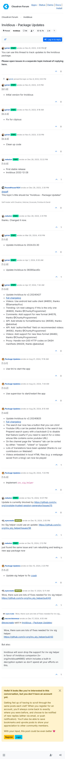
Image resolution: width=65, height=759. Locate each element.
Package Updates (12, 359)
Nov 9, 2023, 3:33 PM (34, 135)
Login (18, 737)
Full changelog (13, 298)
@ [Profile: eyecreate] (8, 622)
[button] (4, 755)
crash (34, 575)
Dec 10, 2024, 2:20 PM (39, 566)
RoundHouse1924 (12, 188)
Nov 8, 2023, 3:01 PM (34, 85)
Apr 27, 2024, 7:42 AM (34, 285)
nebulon (8, 159)
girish (7, 48)
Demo (50, 5)
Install (59, 8)
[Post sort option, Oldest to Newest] (5, 39)
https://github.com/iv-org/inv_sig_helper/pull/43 (26, 598)
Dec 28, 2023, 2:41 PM (37, 216)
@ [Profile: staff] (5, 191)
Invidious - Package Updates (37, 622)
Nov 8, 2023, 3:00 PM (34, 48)
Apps (34, 5)
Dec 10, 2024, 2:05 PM (40, 520)
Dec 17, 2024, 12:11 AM (40, 591)
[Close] (60, 690)
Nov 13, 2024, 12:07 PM (37, 498)
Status (42, 5)
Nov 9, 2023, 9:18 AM (34, 110)
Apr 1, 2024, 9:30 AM (34, 260)
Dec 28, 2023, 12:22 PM (37, 159)
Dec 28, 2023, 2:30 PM (39, 188)
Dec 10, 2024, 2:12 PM (36, 543)
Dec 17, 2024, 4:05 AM (37, 618)
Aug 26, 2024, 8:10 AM (39, 409)
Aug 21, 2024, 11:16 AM (39, 359)
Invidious (16, 31)
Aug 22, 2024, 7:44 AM (39, 384)
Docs (58, 5)
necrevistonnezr (12, 618)
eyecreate (9, 520)
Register (9, 737)
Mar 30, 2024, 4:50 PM (35, 235)
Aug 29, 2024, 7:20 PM (39, 473)
